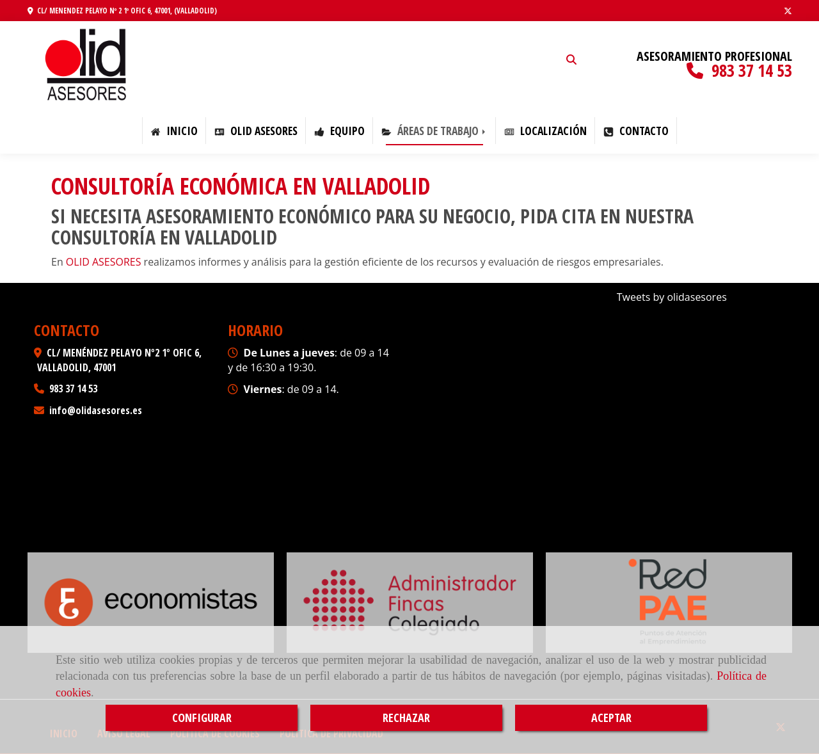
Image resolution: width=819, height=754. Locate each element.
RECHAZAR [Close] (406, 717)
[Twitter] (788, 11)
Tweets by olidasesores (672, 297)
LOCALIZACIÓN (545, 130)
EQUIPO (339, 130)
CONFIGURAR (202, 717)
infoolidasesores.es (95, 410)
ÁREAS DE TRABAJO (434, 130)
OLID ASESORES (256, 130)
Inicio (174, 130)
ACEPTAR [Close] (611, 717)
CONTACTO (636, 130)
